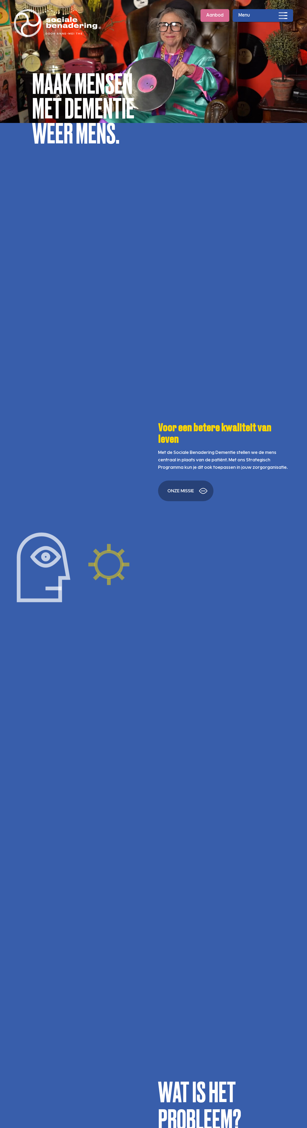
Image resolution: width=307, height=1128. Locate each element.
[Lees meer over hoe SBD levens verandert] (185, 491)
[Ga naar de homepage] (58, 23)
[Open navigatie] (263, 15)
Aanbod (215, 15)
